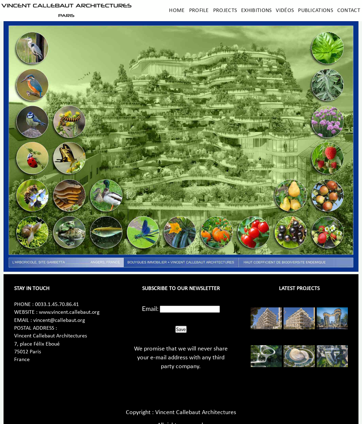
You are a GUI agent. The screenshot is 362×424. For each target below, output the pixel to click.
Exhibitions (256, 10)
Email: (150, 308)
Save (181, 329)
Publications (315, 10)
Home (177, 10)
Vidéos (285, 10)
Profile (199, 10)
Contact (348, 10)
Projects (225, 10)
